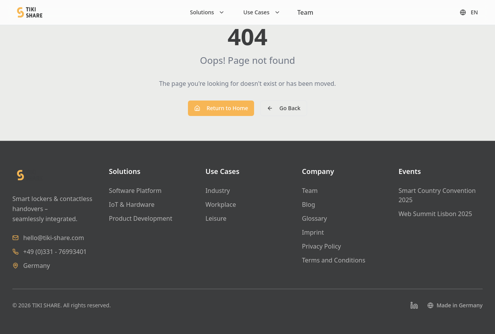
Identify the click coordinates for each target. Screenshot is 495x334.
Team (305, 12)
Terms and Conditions (333, 260)
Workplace (220, 204)
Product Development (140, 218)
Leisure (215, 218)
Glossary (314, 218)
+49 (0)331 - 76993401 (55, 251)
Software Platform (135, 190)
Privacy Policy (321, 246)
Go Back (283, 108)
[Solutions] (207, 12)
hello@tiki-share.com (53, 237)
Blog (308, 204)
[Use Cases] (261, 12)
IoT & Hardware (132, 204)
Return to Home (221, 108)
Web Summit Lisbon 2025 (435, 214)
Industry (217, 190)
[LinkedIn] (414, 305)
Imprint (313, 232)
